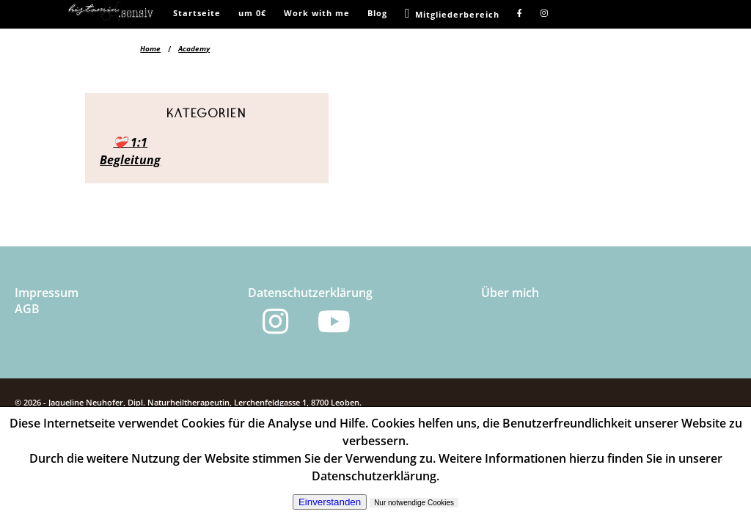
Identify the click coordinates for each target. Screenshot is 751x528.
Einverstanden (329, 501)
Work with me (317, 12)
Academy (194, 48)
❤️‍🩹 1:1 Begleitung (130, 151)
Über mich (510, 293)
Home (150, 48)
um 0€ (252, 12)
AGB (27, 309)
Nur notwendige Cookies (414, 503)
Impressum (46, 293)
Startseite (197, 12)
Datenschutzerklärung (310, 293)
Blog (377, 12)
